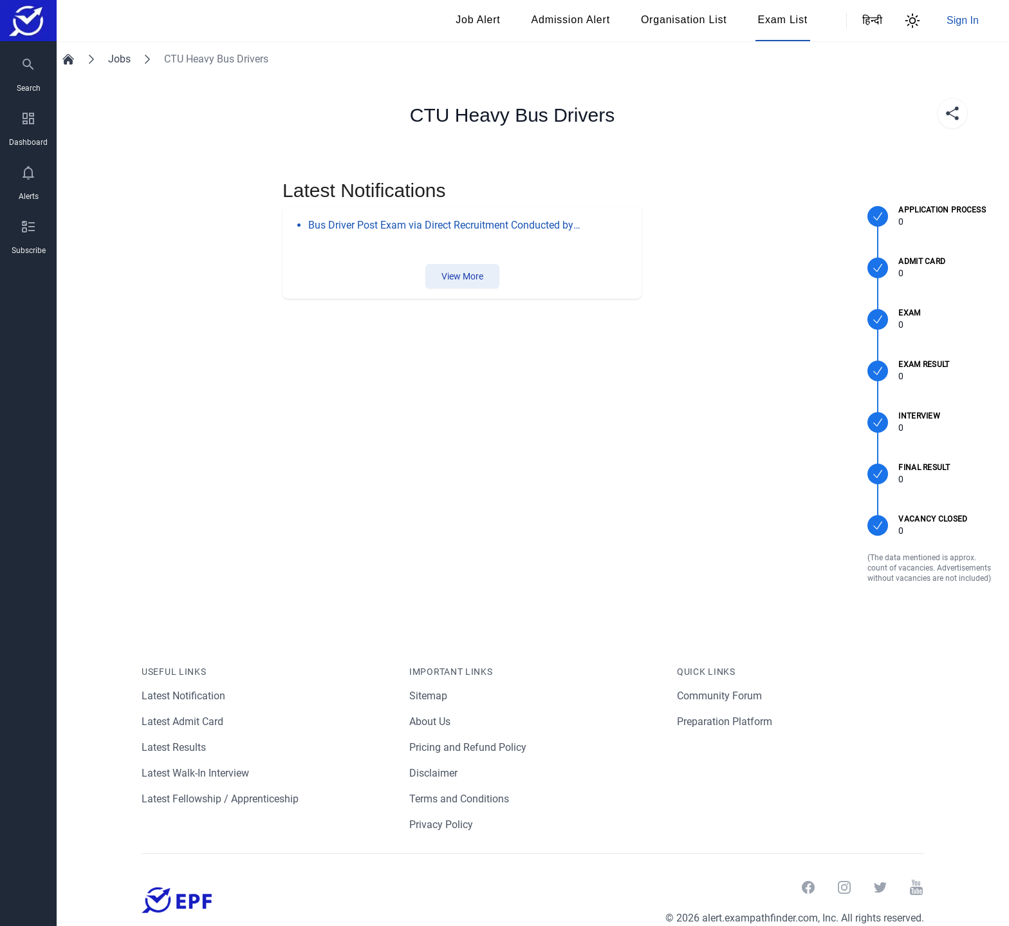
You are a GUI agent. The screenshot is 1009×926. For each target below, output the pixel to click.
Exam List (783, 19)
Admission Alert (571, 19)
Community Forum (720, 696)
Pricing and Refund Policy (468, 747)
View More (462, 276)
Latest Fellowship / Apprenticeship (221, 799)
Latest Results (174, 747)
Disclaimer (433, 773)
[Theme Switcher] (912, 21)
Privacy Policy (441, 824)
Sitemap (428, 696)
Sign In (963, 20)
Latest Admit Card (183, 721)
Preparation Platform (725, 721)
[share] (952, 113)
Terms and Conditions (459, 799)
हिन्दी (870, 20)
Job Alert (478, 19)
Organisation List (684, 19)
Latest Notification (184, 696)
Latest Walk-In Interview (197, 773)
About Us (430, 721)
